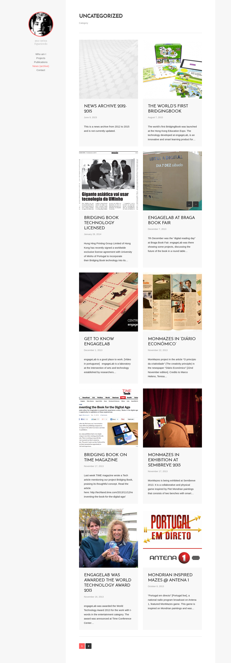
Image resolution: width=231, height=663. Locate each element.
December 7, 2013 (157, 229)
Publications (40, 62)
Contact (41, 70)
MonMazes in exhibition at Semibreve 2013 (164, 460)
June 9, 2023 (90, 117)
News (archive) (40, 66)
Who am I (40, 54)
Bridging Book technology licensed (101, 223)
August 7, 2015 (155, 117)
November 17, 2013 (94, 466)
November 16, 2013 (94, 597)
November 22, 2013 (158, 350)
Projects (40, 58)
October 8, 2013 (156, 586)
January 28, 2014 (92, 234)
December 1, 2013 (93, 350)
